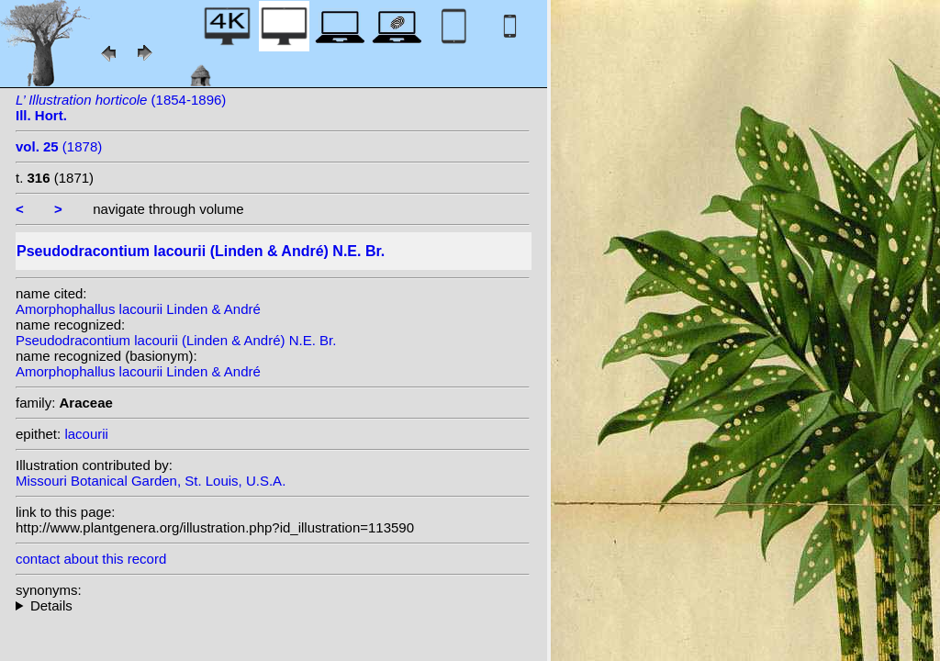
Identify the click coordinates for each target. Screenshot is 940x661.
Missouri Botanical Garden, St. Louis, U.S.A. (150, 480)
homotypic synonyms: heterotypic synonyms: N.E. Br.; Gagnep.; (273, 605)
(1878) (59, 146)
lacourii (86, 434)
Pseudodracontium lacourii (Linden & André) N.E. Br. (176, 340)
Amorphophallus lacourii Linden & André (138, 309)
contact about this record (91, 558)
